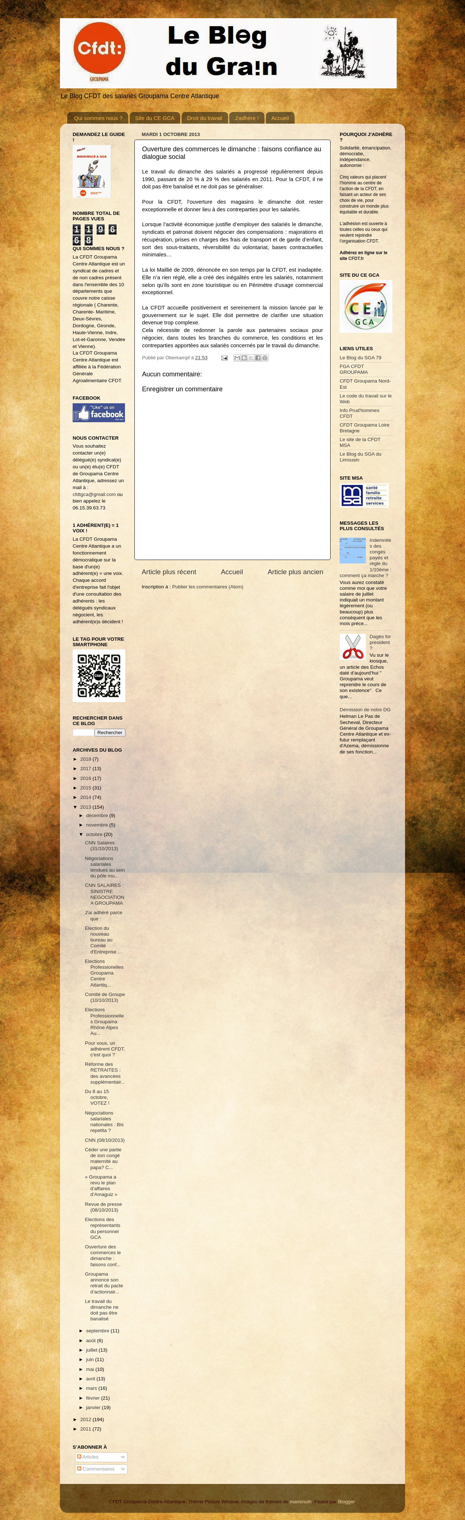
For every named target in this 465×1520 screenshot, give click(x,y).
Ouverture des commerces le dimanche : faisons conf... (103, 1255)
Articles (87, 1457)
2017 (86, 768)
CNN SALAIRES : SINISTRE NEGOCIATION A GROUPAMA (105, 894)
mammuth (301, 1501)
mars (92, 1388)
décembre (97, 815)
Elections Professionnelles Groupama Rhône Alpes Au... (104, 1021)
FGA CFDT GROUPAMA (354, 369)
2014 (86, 797)
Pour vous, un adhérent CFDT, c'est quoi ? (105, 1048)
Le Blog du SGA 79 (360, 357)
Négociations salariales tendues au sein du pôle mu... (105, 867)
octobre (95, 834)
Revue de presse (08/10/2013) (103, 1207)
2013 (86, 807)
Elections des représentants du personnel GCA (103, 1228)
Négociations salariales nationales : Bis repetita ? (104, 1121)
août (91, 1340)
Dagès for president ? (380, 642)
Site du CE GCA (154, 118)
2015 (86, 788)
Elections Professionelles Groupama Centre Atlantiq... (104, 973)
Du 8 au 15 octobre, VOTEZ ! (97, 1097)
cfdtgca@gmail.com (94, 494)
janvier (94, 1407)
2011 (86, 1429)
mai (91, 1369)
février (93, 1398)
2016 (86, 778)
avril (91, 1378)
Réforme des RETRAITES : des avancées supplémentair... (105, 1073)
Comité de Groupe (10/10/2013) (105, 997)
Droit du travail (204, 118)
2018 (86, 759)
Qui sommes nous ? (98, 118)
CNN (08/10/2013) (105, 1140)
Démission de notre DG (365, 709)
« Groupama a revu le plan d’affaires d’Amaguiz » (101, 1185)
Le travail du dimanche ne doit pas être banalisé (101, 1310)
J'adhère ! (246, 118)
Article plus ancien (295, 572)
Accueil (280, 118)
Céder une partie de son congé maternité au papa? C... (103, 1158)
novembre (97, 825)
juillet (92, 1350)
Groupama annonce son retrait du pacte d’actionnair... (104, 1283)
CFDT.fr (356, 258)
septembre (98, 1330)
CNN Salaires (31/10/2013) (101, 845)
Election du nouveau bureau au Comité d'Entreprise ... (103, 940)
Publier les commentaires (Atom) (207, 586)
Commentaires (96, 1469)
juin (90, 1359)
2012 (86, 1419)
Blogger (346, 1501)
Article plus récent (169, 572)
